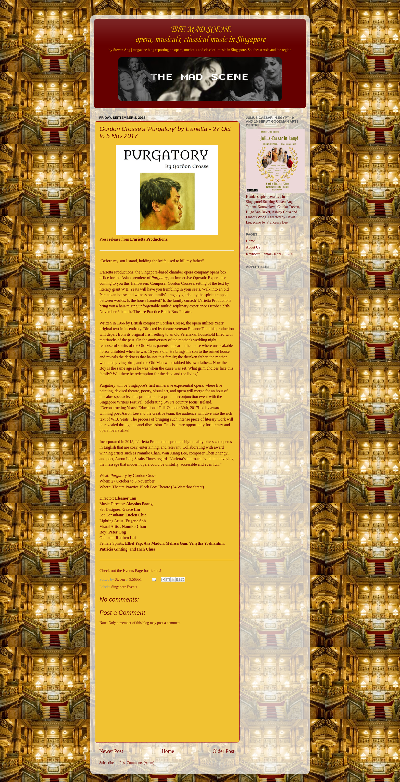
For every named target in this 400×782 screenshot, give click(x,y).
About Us (253, 247)
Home (167, 751)
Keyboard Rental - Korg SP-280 (269, 254)
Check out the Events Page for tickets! (130, 570)
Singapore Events (124, 587)
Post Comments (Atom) (136, 763)
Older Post (223, 751)
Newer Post (111, 751)
